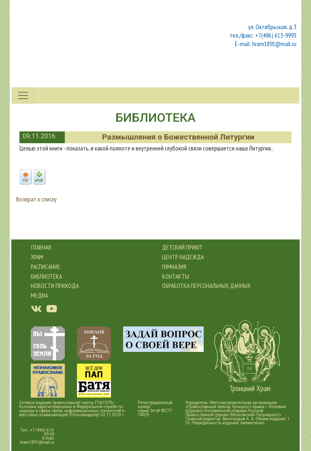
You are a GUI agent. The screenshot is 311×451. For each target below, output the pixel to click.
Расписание (45, 267)
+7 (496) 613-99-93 (42, 432)
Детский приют (182, 247)
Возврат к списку (36, 199)
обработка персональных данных (206, 286)
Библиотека (46, 276)
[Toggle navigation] (23, 95)
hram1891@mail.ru (37, 442)
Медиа (39, 295)
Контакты (175, 276)
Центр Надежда (183, 257)
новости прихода (55, 286)
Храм (37, 257)
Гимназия (174, 267)
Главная (41, 247)
